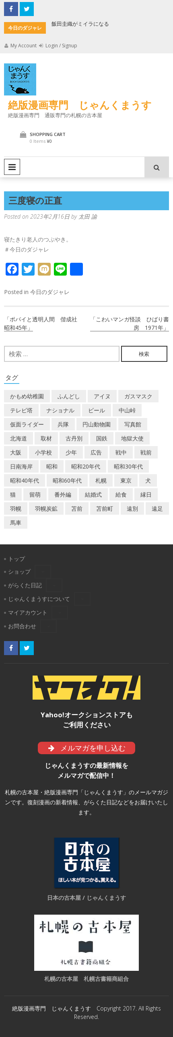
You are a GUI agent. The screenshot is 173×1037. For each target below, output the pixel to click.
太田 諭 (87, 216)
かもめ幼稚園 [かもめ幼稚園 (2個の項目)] (27, 396)
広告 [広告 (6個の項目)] (96, 452)
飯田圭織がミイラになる (80, 23)
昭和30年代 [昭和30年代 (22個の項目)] (128, 466)
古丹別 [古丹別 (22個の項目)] (74, 438)
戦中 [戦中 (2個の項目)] (121, 452)
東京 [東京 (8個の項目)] (126, 480)
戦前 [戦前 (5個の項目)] (146, 452)
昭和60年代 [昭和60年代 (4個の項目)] (67, 480)
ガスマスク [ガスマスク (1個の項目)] (138, 396)
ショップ (19, 571)
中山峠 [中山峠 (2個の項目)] (127, 410)
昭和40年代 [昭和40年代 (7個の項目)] (24, 480)
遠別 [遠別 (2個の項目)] (132, 508)
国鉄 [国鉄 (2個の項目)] (101, 438)
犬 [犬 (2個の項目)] (148, 480)
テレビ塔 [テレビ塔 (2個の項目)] (21, 410)
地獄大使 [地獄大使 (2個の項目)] (132, 438)
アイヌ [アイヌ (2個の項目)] (102, 396)
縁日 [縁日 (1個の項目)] (146, 494)
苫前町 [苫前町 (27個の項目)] (104, 508)
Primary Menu (12, 167)
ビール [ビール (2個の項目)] (96, 410)
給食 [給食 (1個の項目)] (121, 494)
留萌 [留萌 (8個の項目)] (35, 494)
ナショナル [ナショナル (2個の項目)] (60, 410)
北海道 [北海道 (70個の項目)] (18, 438)
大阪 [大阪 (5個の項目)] (15, 452)
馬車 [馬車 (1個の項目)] (15, 522)
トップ (16, 558)
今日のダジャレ (50, 292)
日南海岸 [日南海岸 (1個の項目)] (21, 466)
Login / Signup (58, 45)
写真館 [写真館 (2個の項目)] (132, 424)
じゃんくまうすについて (39, 599)
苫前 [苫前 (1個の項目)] (76, 508)
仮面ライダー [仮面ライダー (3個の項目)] (27, 424)
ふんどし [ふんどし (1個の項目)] (69, 396)
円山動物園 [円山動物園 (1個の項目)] (96, 424)
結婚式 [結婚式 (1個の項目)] (93, 494)
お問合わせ (22, 626)
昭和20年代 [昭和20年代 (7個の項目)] (85, 466)
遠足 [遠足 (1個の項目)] (157, 508)
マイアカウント (27, 612)
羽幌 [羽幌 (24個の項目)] (15, 508)
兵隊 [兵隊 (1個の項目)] (63, 424)
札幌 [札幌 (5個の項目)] (101, 480)
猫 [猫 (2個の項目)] (13, 494)
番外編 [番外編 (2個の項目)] (62, 494)
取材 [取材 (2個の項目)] (46, 438)
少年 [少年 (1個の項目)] (71, 452)
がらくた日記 (25, 585)
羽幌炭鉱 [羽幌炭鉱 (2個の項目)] (46, 508)
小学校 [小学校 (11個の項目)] (43, 452)
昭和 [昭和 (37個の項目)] (52, 466)
